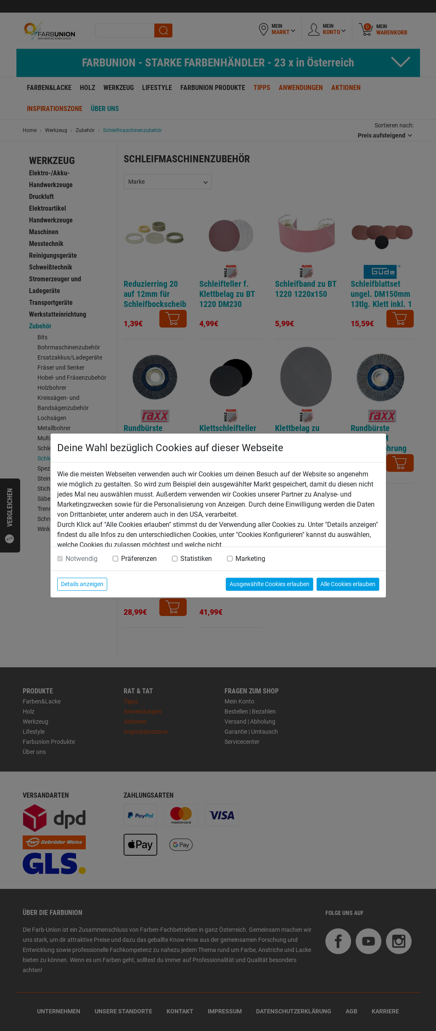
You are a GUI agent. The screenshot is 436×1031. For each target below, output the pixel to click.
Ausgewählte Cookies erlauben (269, 584)
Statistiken (196, 559)
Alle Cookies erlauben (347, 584)
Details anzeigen (82, 584)
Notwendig (82, 559)
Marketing (250, 559)
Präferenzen (139, 559)
